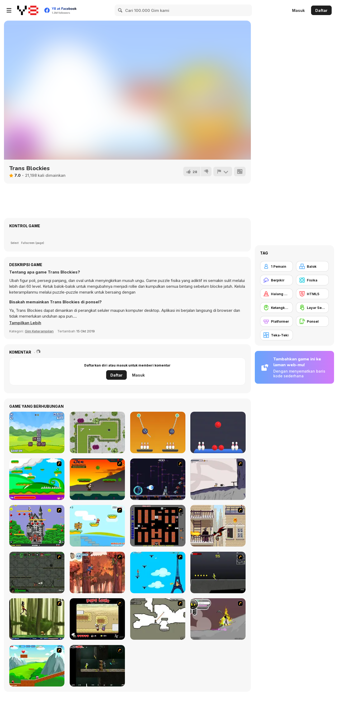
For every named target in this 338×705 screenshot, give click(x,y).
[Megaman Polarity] (157, 479)
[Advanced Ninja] (157, 619)
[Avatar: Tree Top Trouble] (97, 572)
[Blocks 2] (36, 432)
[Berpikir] (276, 280)
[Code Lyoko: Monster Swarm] (36, 619)
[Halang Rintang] (276, 294)
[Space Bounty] (36, 572)
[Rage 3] (218, 619)
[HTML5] (312, 294)
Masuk (298, 10)
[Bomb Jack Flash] (36, 525)
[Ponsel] (312, 321)
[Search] (120, 10)
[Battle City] (157, 525)
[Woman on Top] (157, 572)
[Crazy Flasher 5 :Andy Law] (97, 666)
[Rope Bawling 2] (157, 432)
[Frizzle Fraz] (36, 666)
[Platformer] (276, 321)
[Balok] (312, 266)
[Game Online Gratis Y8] (28, 10)
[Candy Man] (36, 479)
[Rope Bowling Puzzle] (218, 432)
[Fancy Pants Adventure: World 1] (218, 479)
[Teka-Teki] (276, 335)
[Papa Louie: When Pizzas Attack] (97, 619)
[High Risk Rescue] (218, 525)
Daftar (321, 10)
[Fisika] (312, 280)
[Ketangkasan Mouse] (276, 307)
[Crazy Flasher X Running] (218, 572)
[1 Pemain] (276, 266)
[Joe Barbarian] (97, 479)
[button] (25, 323)
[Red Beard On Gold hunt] (97, 525)
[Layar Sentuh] (312, 307)
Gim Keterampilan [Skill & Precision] (39, 331)
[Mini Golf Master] (97, 432)
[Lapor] (222, 171)
